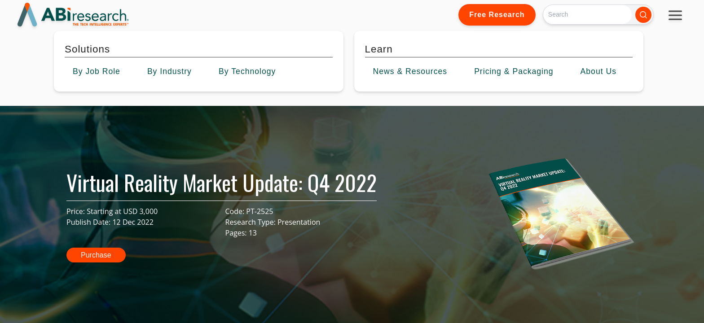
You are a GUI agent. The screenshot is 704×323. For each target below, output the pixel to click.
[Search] (587, 14)
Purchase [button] (96, 255)
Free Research (496, 14)
